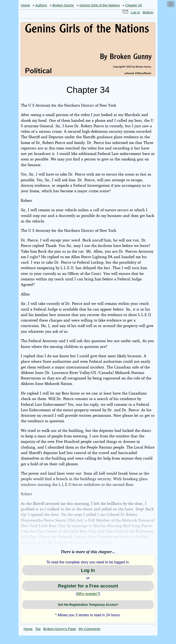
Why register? (88, 594)
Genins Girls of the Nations (100, 5)
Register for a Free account (88, 585)
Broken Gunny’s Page (59, 629)
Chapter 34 (133, 5)
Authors (41, 5)
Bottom (148, 12)
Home (25, 5)
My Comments (89, 629)
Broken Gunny (63, 5)
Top (38, 629)
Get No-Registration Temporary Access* (88, 604)
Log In (135, 12)
